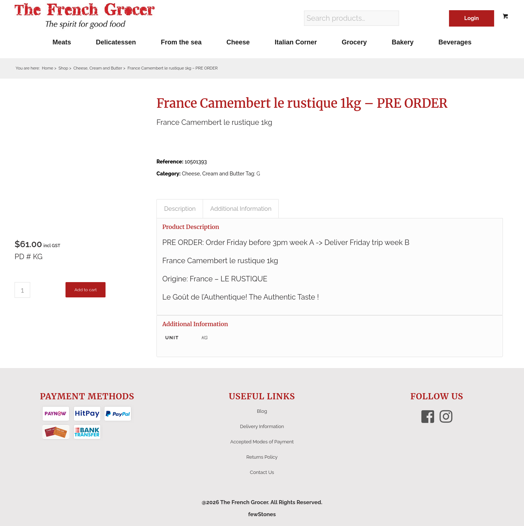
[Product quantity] (22, 290)
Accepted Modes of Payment (262, 441)
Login (471, 18)
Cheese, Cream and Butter (213, 174)
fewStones (262, 514)
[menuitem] (61, 42)
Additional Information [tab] (240, 208)
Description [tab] (180, 208)
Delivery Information (262, 426)
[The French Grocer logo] (85, 16)
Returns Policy (262, 457)
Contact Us (262, 472)
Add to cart (85, 289)
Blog (262, 411)
